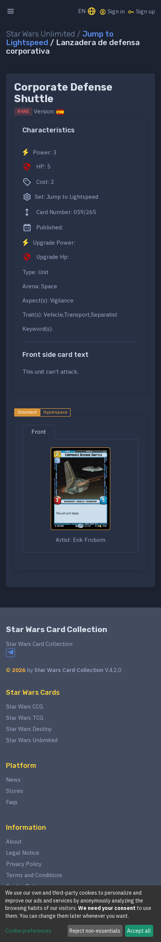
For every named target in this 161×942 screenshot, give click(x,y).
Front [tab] (38, 431)
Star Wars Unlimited (32, 740)
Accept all (139, 930)
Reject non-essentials (94, 930)
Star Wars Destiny (29, 728)
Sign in (112, 11)
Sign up (141, 11)
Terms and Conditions (34, 875)
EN (87, 11)
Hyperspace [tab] (55, 412)
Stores (14, 790)
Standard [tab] (27, 412)
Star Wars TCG (24, 717)
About (14, 841)
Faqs (12, 802)
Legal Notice (22, 852)
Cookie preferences (28, 930)
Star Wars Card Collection (56, 629)
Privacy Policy (23, 863)
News (13, 779)
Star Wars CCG (24, 706)
